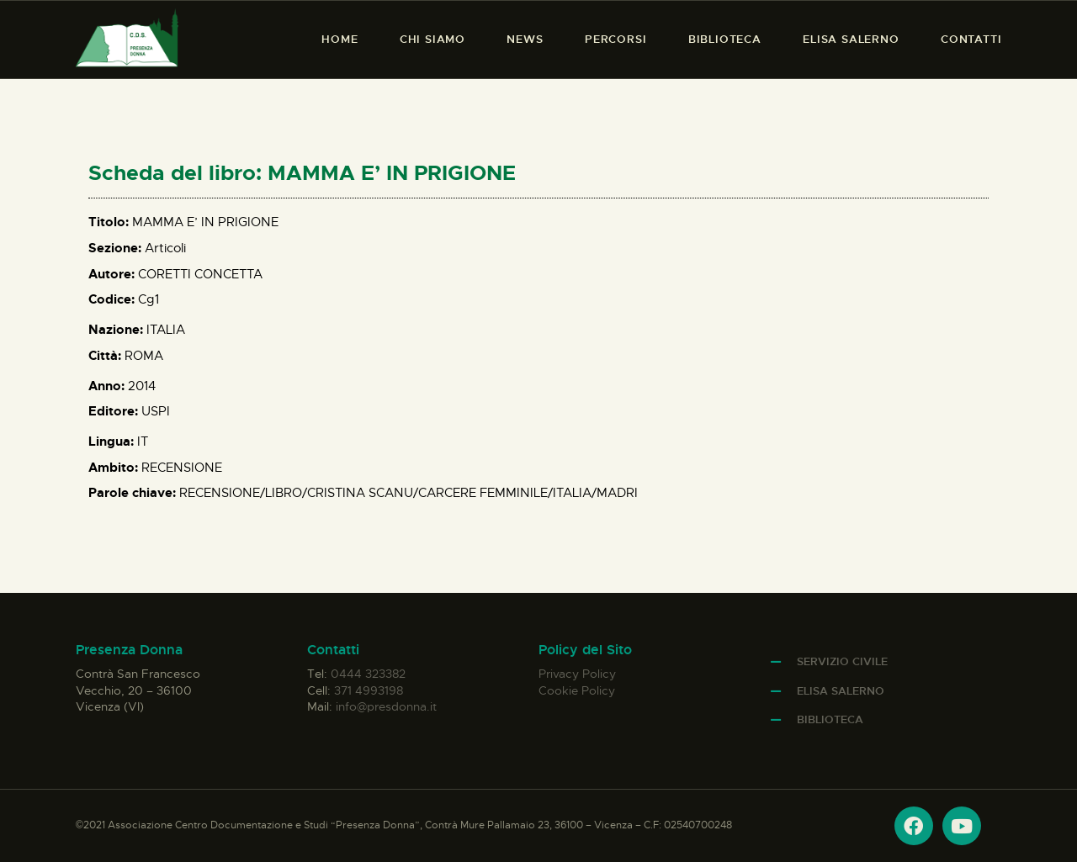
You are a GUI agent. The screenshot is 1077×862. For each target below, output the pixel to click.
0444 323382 (368, 673)
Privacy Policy (577, 673)
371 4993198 (368, 690)
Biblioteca (830, 719)
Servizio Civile (842, 661)
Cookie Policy (576, 690)
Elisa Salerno (840, 691)
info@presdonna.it (386, 706)
